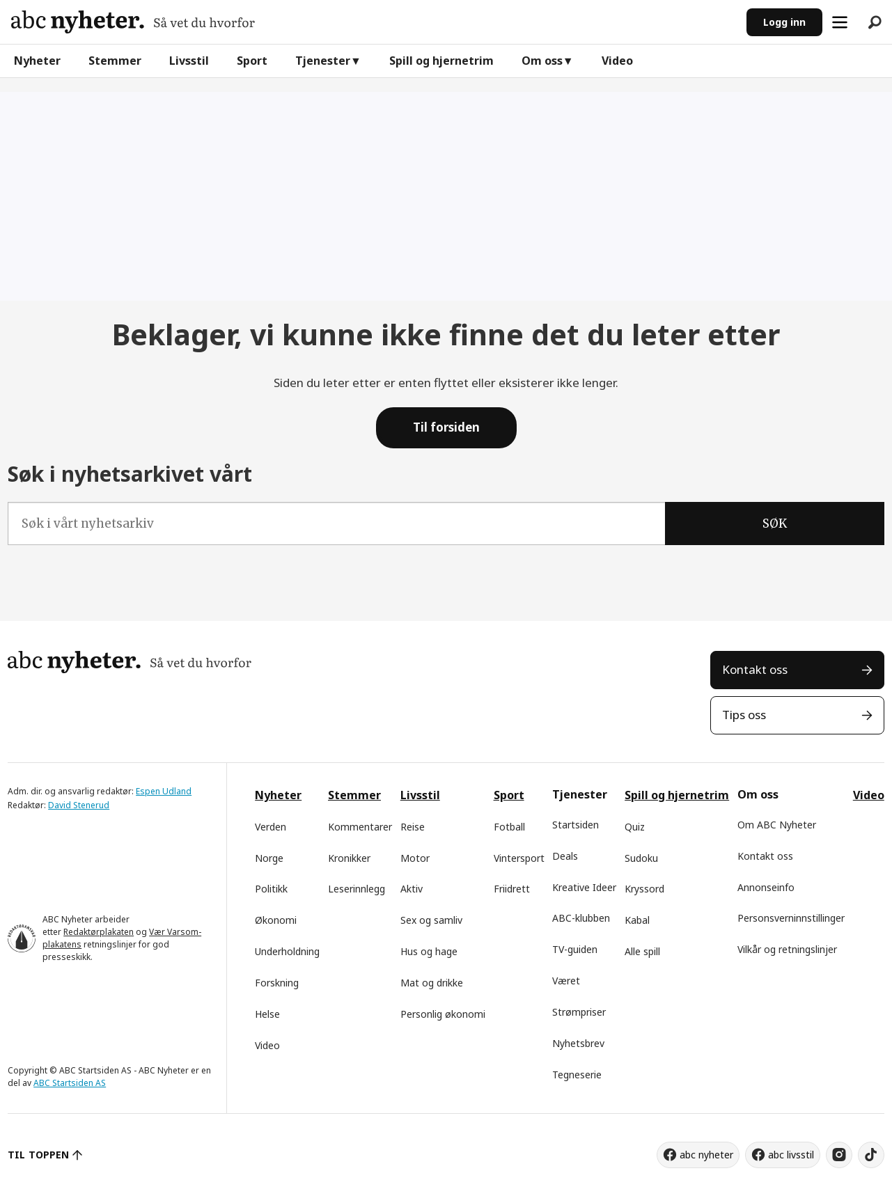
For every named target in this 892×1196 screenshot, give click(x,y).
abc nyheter (706, 1154)
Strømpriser (579, 1011)
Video (617, 60)
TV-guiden (574, 949)
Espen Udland (163, 791)
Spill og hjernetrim (441, 60)
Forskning (277, 982)
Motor (415, 858)
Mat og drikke (431, 982)
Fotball (509, 826)
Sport (252, 60)
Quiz (635, 826)
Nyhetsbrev (578, 1043)
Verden (270, 826)
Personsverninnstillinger (791, 917)
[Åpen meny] (839, 22)
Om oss (542, 60)
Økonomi (276, 920)
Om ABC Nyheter (776, 824)
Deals (565, 856)
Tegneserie (577, 1074)
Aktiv (411, 888)
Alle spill (642, 951)
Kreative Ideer (584, 887)
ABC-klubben (581, 917)
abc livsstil (791, 1154)
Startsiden (575, 824)
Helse (267, 1014)
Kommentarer (360, 826)
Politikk (271, 888)
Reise (412, 826)
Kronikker (349, 858)
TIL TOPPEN (38, 1154)
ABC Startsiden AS (69, 1083)
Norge (269, 858)
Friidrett (512, 888)
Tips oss (744, 715)
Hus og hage (428, 951)
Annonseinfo (766, 887)
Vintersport (519, 858)
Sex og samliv (431, 920)
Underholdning (287, 951)
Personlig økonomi (442, 1014)
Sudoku (641, 858)
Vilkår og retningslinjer (787, 949)
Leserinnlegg (356, 888)
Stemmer (114, 60)
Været (566, 980)
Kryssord (644, 888)
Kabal (637, 920)
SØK (774, 523)
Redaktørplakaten (98, 932)
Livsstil (189, 60)
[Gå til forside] (133, 22)
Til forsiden (446, 427)
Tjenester (322, 60)
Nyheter (37, 60)
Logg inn (784, 22)
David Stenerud (78, 805)
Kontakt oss (755, 669)
